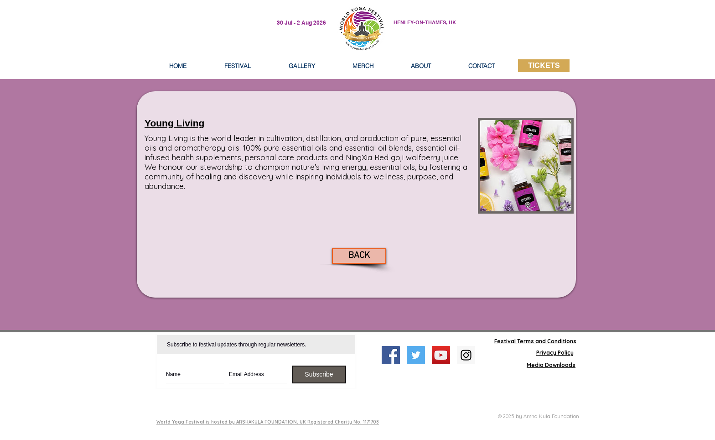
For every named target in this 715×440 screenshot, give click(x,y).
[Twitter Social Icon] (416, 355)
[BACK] (359, 256)
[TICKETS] (544, 65)
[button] (421, 65)
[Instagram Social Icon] (466, 355)
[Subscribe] (319, 374)
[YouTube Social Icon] (441, 355)
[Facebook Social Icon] (391, 355)
